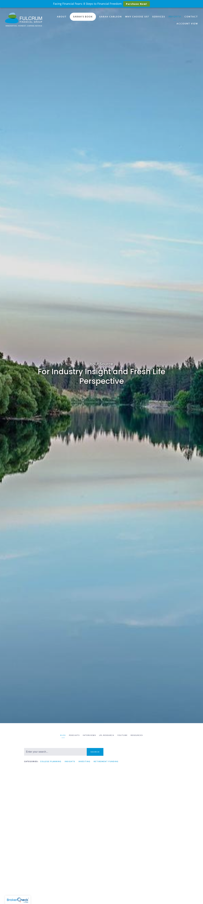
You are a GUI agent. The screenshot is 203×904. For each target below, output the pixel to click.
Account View (187, 23)
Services (158, 16)
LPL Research (106, 735)
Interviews (89, 735)
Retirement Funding (106, 761)
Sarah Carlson (110, 16)
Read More (30, 880)
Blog (63, 735)
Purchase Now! (136, 3)
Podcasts (74, 735)
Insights (174, 16)
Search (95, 752)
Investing (84, 761)
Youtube (122, 735)
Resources (137, 735)
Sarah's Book (83, 16)
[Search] (55, 752)
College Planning (50, 761)
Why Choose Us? (137, 16)
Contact (191, 16)
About (62, 16)
